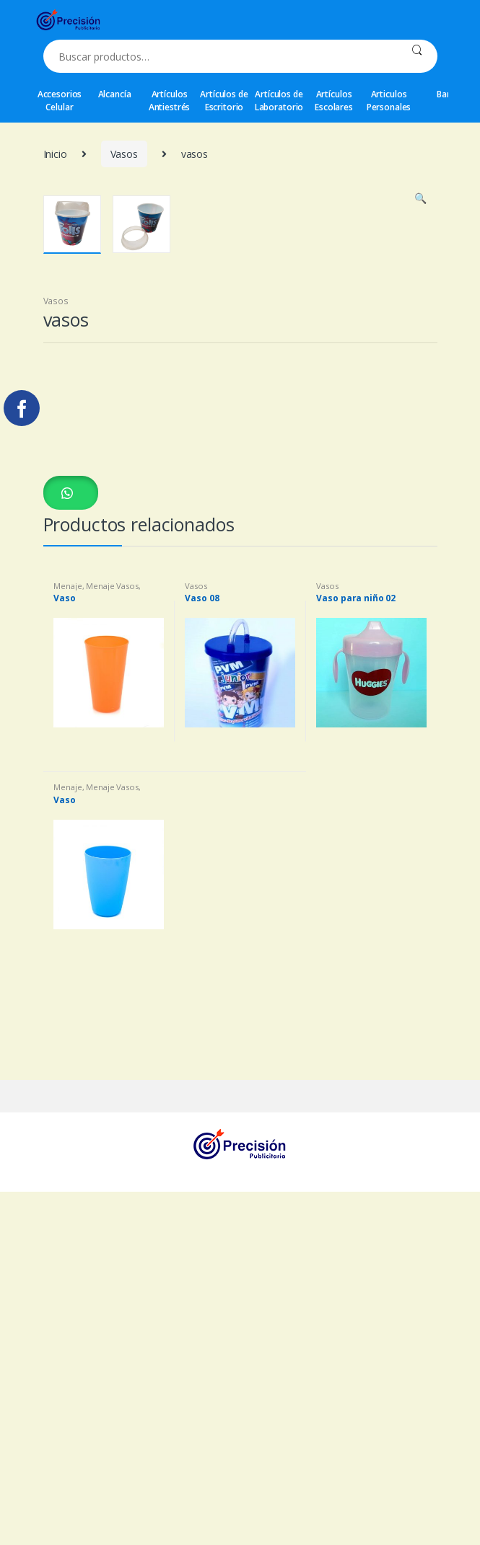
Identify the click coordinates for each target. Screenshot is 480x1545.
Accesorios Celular (60, 100)
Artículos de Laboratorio (279, 100)
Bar (443, 94)
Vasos (124, 154)
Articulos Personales (389, 100)
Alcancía (114, 94)
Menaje (67, 946)
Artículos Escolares (334, 100)
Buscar (416, 56)
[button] (70, 852)
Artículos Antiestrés (170, 100)
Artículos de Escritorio (224, 100)
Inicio (55, 154)
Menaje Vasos (112, 946)
